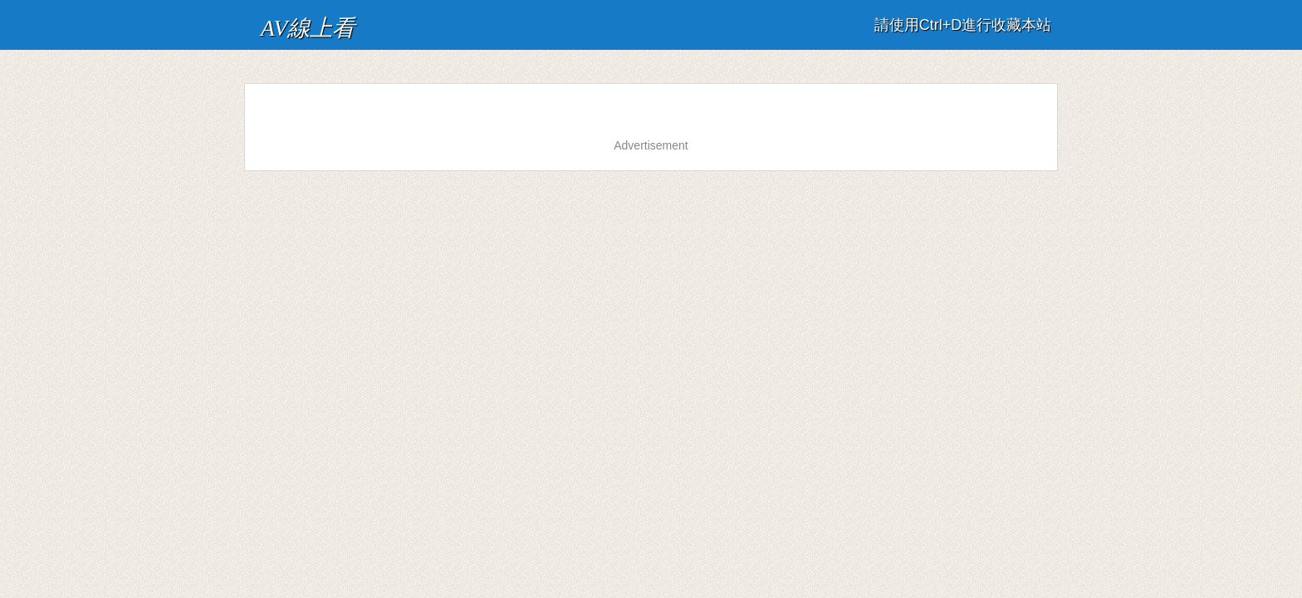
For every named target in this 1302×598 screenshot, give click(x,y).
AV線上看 (287, 20)
